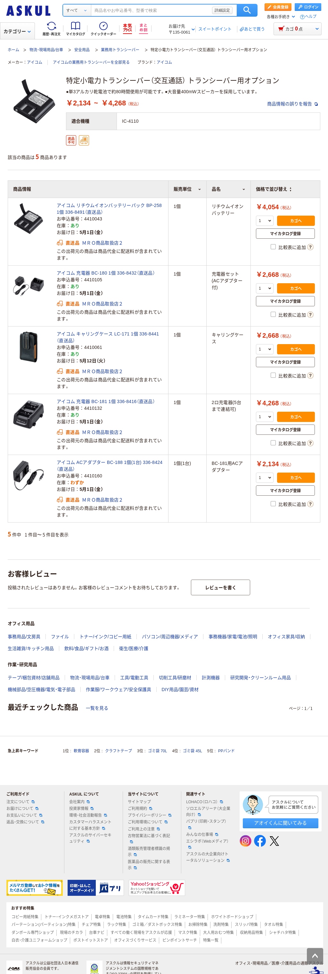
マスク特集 (187, 932)
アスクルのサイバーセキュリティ (90, 838)
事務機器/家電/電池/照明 (233, 636)
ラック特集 (116, 924)
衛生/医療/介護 (134, 648)
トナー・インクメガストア (67, 917)
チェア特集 (91, 924)
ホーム (13, 50)
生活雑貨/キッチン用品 (31, 648)
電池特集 (124, 917)
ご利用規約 (140, 808)
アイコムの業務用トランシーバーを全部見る (91, 62)
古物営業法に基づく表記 (149, 838)
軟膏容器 (81, 751)
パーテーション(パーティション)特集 (44, 924)
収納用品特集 (251, 932)
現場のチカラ (71, 932)
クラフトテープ (118, 751)
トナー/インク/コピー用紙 (105, 636)
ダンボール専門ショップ (33, 932)
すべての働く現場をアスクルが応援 (141, 932)
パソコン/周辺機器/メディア (170, 636)
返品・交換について (25, 822)
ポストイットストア (90, 940)
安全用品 (82, 50)
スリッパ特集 (246, 924)
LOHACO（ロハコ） (204, 802)
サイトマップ (139, 802)
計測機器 (211, 677)
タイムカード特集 (153, 917)
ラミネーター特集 (189, 917)
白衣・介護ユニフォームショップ (39, 940)
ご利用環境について (148, 822)
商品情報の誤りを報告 (292, 103)
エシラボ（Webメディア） (207, 844)
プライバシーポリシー (149, 815)
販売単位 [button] (187, 189)
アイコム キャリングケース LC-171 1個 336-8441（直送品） (108, 337)
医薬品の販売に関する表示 (149, 865)
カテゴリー (17, 31)
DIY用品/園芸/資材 (180, 689)
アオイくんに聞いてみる (280, 823)
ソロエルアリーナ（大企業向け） (208, 811)
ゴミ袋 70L (157, 751)
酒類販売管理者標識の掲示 (149, 851)
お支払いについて (24, 815)
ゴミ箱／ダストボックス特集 (157, 924)
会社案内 (79, 802)
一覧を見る (97, 708)
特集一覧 (210, 940)
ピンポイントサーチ (179, 940)
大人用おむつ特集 (218, 932)
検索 (247, 10)
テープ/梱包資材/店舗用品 (34, 677)
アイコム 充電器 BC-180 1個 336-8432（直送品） (106, 273)
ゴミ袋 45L (192, 751)
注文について (20, 802)
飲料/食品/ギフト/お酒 (86, 648)
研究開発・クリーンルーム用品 (260, 677)
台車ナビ (96, 932)
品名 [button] (228, 189)
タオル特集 (273, 924)
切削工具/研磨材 (175, 677)
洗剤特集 (221, 924)
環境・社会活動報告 (88, 815)
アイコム (34, 62)
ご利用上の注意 (144, 829)
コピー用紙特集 (25, 917)
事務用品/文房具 (24, 636)
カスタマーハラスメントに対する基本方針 (90, 825)
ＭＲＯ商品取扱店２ (102, 242)
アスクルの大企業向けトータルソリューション (208, 857)
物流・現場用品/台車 (46, 50)
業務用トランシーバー (120, 50)
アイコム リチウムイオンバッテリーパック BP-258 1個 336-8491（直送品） (109, 209)
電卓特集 (102, 917)
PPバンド (226, 751)
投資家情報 (81, 808)
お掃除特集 (198, 924)
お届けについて (22, 808)
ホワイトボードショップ (232, 917)
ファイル (60, 636)
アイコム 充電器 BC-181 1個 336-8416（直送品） (106, 401)
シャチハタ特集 (282, 932)
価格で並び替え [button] (273, 189)
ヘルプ (310, 17)
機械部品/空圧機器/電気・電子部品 (41, 689)
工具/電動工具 (134, 677)
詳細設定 (222, 10)
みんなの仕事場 (202, 834)
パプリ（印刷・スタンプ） (206, 824)
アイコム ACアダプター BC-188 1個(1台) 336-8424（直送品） (109, 466)
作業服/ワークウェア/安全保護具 (118, 689)
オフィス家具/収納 (286, 636)
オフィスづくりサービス (135, 940)
